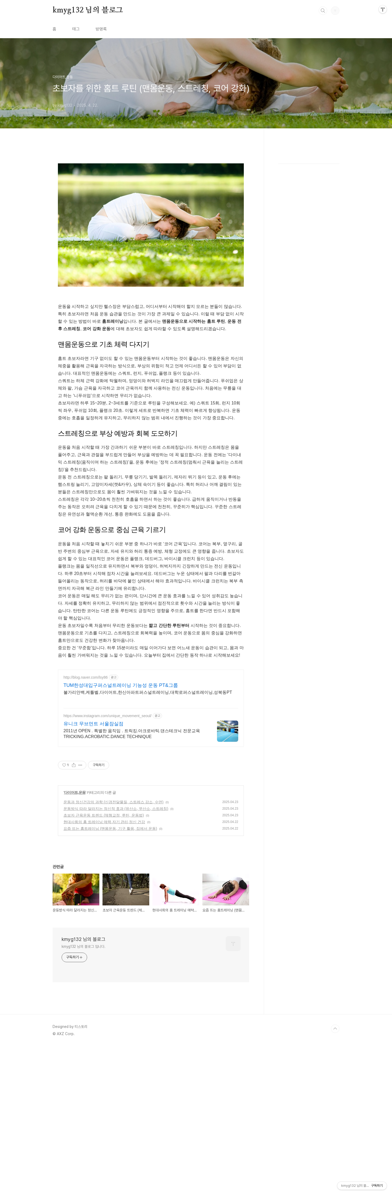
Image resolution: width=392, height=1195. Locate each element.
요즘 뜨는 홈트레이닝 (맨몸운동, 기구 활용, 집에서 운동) (110, 903)
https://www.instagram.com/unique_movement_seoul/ (107, 790)
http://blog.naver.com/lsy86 (85, 751)
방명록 (101, 29)
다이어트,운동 (75, 867)
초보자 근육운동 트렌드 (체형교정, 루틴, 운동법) (103, 889)
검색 (323, 11)
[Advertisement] (151, 701)
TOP (335, 1103)
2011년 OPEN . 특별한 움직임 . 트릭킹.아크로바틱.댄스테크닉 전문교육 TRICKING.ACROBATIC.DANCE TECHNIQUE (131, 808)
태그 (76, 29)
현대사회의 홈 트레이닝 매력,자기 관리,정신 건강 (104, 896)
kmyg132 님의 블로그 (88, 10)
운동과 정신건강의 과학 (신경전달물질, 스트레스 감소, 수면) (113, 876)
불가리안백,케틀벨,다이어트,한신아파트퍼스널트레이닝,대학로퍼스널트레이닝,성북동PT (147, 766)
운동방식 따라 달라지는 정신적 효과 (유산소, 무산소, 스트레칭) (115, 883)
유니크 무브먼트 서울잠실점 (93, 798)
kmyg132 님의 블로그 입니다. (83, 1021)
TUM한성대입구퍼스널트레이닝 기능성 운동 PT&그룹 (120, 759)
